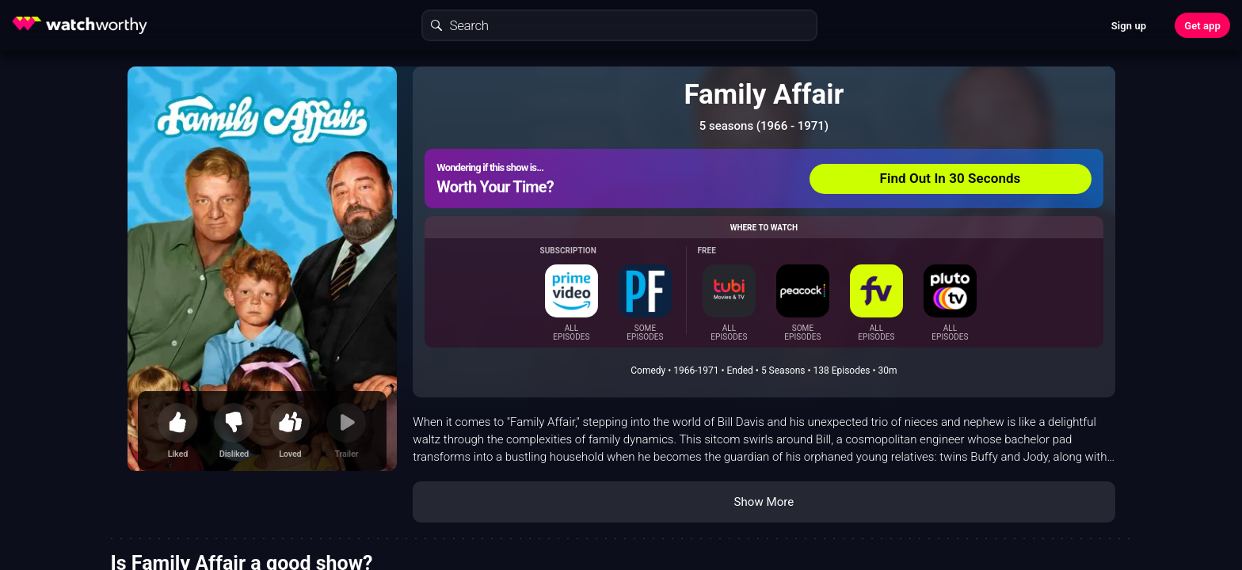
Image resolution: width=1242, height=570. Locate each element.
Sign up (1128, 26)
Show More (763, 502)
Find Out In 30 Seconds (950, 178)
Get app (1202, 26)
